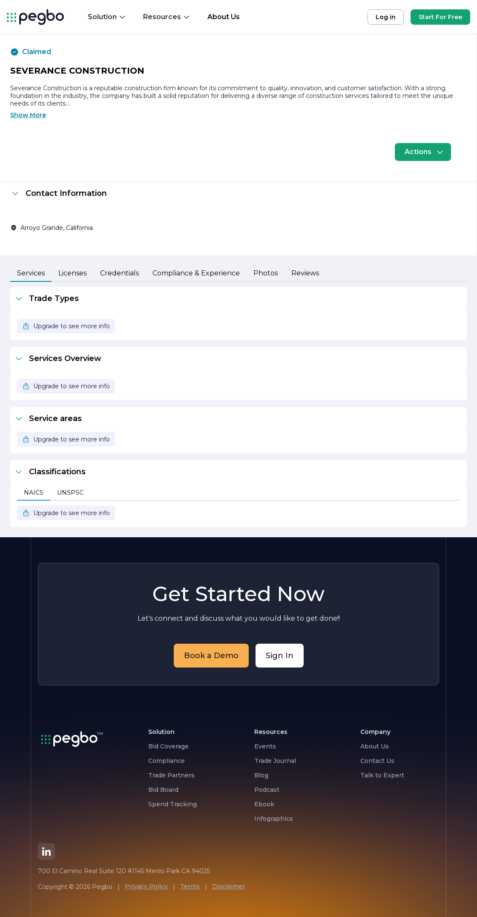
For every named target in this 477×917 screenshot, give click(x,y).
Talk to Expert (382, 775)
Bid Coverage (168, 746)
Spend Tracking (172, 804)
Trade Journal (275, 761)
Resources (166, 17)
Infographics (273, 818)
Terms (190, 886)
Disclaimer (228, 886)
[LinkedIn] (46, 851)
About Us (374, 746)
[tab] (31, 274)
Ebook (264, 804)
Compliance (166, 761)
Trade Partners (171, 775)
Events (265, 746)
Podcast (266, 790)
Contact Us (377, 761)
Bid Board (163, 790)
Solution (107, 17)
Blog (261, 775)
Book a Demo (211, 655)
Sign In (279, 655)
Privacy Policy (146, 886)
